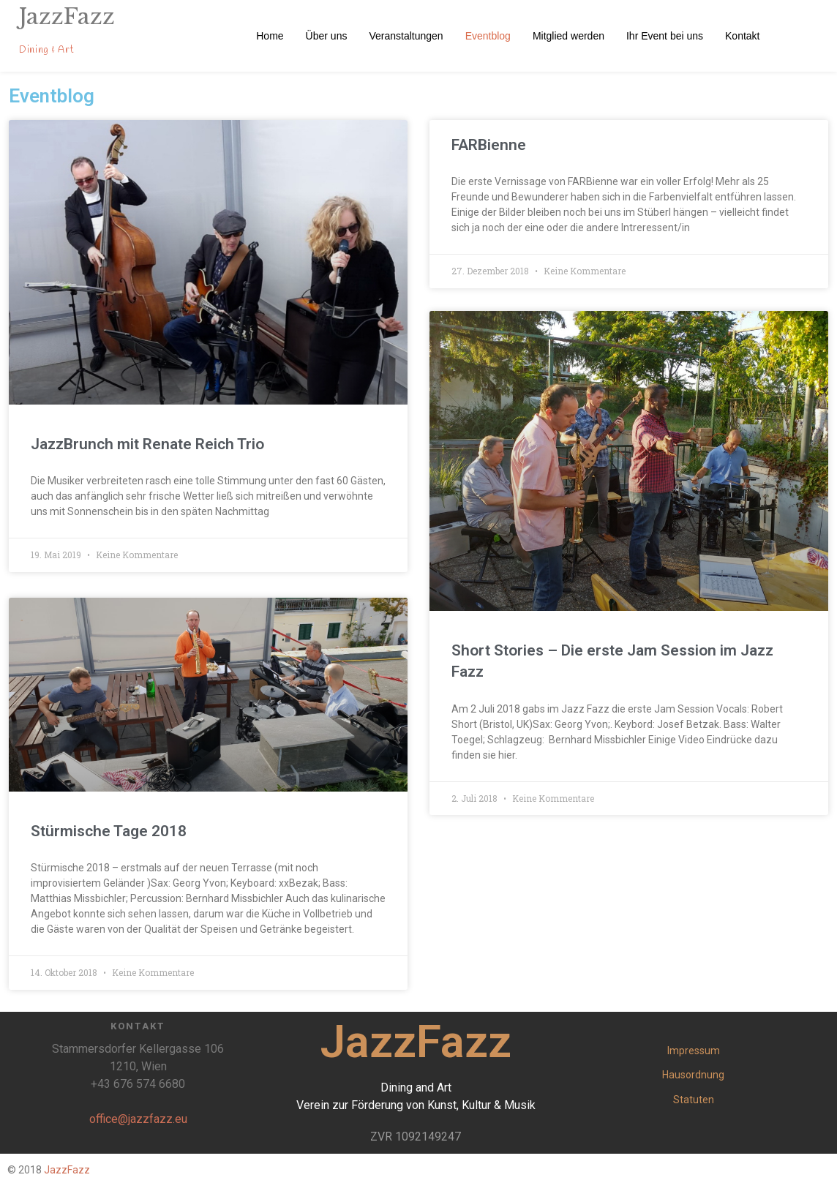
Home (269, 36)
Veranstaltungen (406, 36)
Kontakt (742, 36)
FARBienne (488, 145)
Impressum (693, 1050)
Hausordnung (693, 1075)
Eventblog (488, 36)
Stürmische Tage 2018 (109, 831)
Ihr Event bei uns (664, 36)
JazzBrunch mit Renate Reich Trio (147, 444)
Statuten (693, 1099)
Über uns (327, 36)
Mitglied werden (568, 36)
